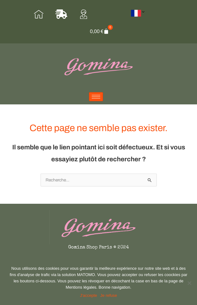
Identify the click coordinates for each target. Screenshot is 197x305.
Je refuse (108, 295)
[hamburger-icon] (96, 96)
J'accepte (88, 295)
